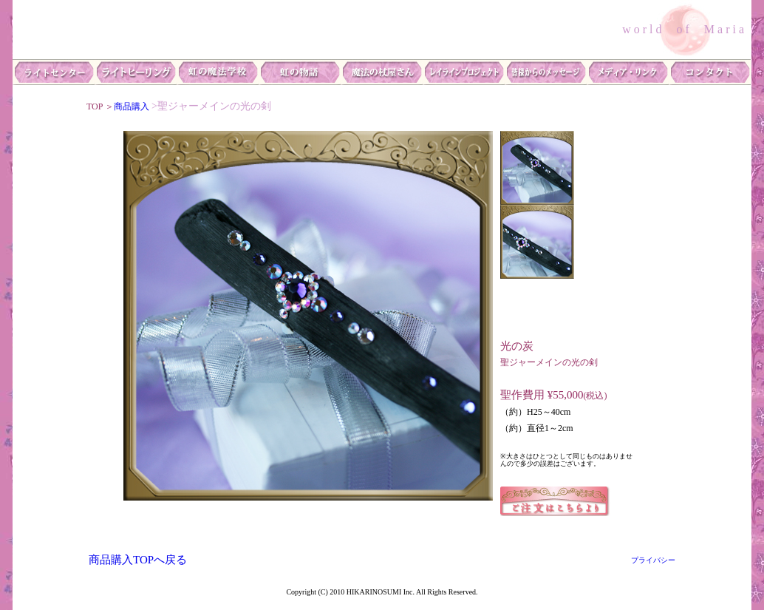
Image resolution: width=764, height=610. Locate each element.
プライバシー (657, 560)
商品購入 (131, 106)
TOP (95, 106)
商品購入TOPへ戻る (138, 560)
